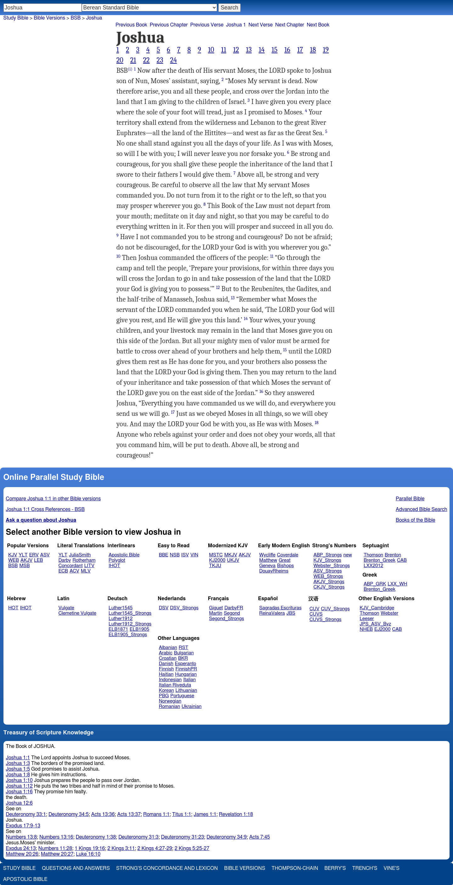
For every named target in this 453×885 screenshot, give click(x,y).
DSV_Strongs (184, 608)
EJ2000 (382, 629)
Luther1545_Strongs (130, 613)
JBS (290, 613)
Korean (166, 690)
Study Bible (15, 17)
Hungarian (186, 674)
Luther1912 (120, 618)
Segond (232, 613)
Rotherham (83, 560)
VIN (194, 555)
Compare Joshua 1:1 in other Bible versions (53, 498)
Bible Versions (49, 17)
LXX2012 (373, 565)
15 (274, 50)
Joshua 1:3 (18, 763)
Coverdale (288, 555)
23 (160, 60)
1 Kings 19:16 (90, 848)
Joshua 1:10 (19, 780)
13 (249, 50)
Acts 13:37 (129, 814)
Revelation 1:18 (236, 814)
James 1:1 (205, 814)
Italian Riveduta (175, 685)
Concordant (71, 565)
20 (119, 60)
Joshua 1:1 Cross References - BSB (45, 509)
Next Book (318, 24)
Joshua (94, 17)
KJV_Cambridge (377, 608)
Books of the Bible (415, 520)
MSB (24, 565)
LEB (38, 560)
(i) (130, 69)
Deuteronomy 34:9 (227, 837)
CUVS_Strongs (326, 619)
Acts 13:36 (103, 814)
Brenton (393, 555)
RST (183, 647)
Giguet (216, 608)
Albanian (168, 647)
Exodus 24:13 (21, 848)
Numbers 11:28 (55, 848)
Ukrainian (191, 706)
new (348, 555)
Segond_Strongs (226, 618)
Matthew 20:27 (57, 854)
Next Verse (261, 24)
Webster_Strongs (331, 565)
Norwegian (170, 701)
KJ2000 (217, 560)
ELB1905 (139, 629)
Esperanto (185, 663)
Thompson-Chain (294, 868)
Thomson (373, 555)
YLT (23, 555)
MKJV (230, 555)
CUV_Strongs (335, 608)
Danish (166, 663)
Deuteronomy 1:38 (96, 837)
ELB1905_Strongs (128, 634)
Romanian (169, 706)
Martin (215, 613)
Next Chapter (289, 24)
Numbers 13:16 (56, 837)
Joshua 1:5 (18, 769)
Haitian (166, 674)
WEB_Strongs (328, 576)
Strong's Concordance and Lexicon (167, 868)
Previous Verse (206, 24)
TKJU (215, 565)
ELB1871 (118, 629)
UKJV (233, 560)
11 (223, 50)
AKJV (26, 560)
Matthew (268, 560)
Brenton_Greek (379, 560)
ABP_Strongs (327, 555)
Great (284, 560)
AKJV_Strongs (328, 581)
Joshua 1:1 (18, 757)
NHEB (366, 629)
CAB (402, 560)
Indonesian (170, 679)
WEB (13, 560)
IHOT (114, 565)
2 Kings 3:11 (121, 848)
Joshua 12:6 (19, 803)
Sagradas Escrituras (280, 608)
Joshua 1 (236, 24)
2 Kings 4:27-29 (154, 848)
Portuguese (182, 695)
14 (262, 50)
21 (133, 60)
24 (173, 60)
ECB (63, 571)
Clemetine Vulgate (77, 613)
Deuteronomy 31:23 (182, 837)
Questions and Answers (76, 868)
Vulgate (66, 608)
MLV (86, 571)
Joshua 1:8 (18, 774)
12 (236, 50)
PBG (164, 695)
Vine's (392, 868)
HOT (13, 608)
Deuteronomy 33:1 (26, 814)
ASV (45, 555)
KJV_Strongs (327, 560)
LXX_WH (397, 584)
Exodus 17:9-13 (23, 825)
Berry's (335, 868)
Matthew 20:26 (22, 854)
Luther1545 (120, 608)
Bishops (285, 565)
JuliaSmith (80, 555)
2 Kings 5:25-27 (192, 848)
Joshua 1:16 (19, 791)
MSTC (216, 555)
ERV (34, 555)
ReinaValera (272, 613)
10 (211, 50)
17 (300, 50)
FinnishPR (186, 669)
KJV (12, 555)
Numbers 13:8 (21, 837)
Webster (389, 613)
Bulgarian (184, 653)
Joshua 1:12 (19, 786)
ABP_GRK (375, 584)
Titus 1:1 (181, 814)
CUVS (316, 614)
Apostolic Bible (25, 879)
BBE (163, 555)
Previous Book (131, 24)
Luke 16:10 (88, 854)
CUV (315, 608)
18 (313, 50)
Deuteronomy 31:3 (138, 837)
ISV (185, 555)
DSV (164, 608)
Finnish (166, 669)
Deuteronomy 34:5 (68, 814)
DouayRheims (273, 571)
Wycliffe (267, 555)
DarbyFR (233, 608)
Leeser (367, 618)
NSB (175, 555)
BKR (183, 658)
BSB (75, 17)
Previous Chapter (169, 24)
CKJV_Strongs (328, 587)
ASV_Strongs (327, 571)
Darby (65, 560)
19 (326, 50)
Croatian (167, 658)
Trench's (364, 868)
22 (146, 60)
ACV (74, 571)
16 (287, 50)
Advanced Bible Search (421, 509)
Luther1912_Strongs (130, 624)
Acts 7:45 (259, 837)
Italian (189, 679)
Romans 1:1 (156, 814)
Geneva (267, 565)
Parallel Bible (410, 498)
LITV (89, 565)
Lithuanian (186, 690)
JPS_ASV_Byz (375, 624)
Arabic (165, 653)
